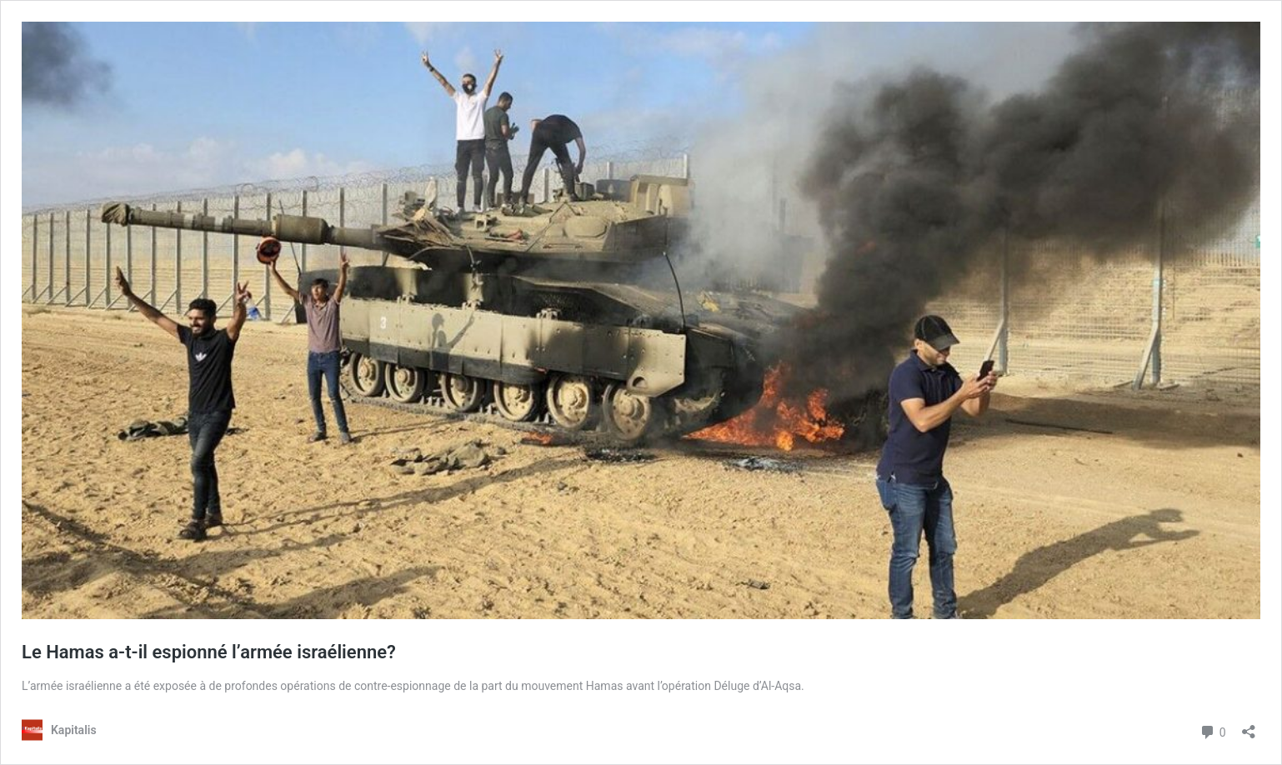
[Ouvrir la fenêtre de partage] (1248, 726)
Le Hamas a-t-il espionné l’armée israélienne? (209, 652)
